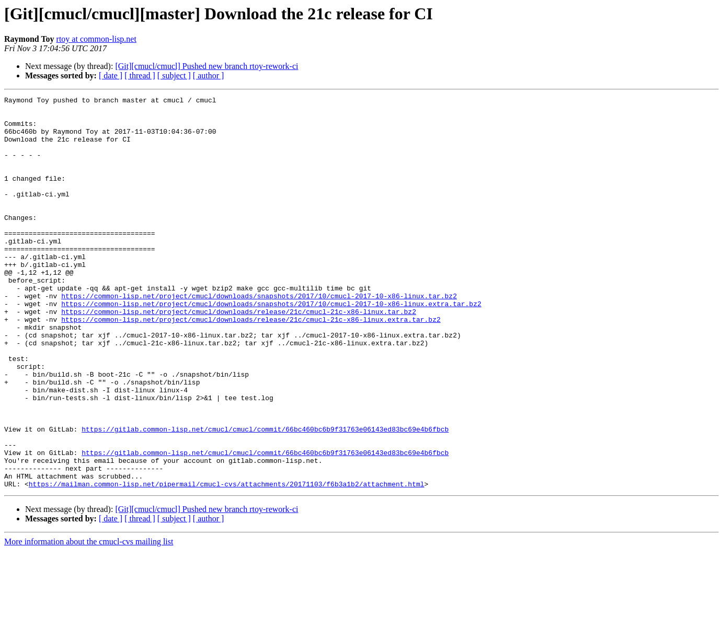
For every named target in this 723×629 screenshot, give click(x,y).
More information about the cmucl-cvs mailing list (88, 619)
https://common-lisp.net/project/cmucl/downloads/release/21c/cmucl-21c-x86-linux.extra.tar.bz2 (250, 364)
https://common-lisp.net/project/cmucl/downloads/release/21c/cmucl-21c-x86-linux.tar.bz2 (238, 355)
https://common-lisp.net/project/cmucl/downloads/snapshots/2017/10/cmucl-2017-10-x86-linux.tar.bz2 (259, 336)
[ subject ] (174, 75)
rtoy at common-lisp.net (96, 38)
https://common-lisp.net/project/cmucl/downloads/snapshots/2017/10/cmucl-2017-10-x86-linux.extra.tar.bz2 (271, 346)
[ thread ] (139, 75)
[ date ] (110, 75)
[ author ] (208, 75)
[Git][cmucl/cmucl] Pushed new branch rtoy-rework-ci (206, 66)
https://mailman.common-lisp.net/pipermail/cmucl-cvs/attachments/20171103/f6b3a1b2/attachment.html (226, 562)
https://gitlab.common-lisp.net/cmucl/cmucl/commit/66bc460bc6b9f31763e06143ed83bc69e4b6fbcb (265, 496)
